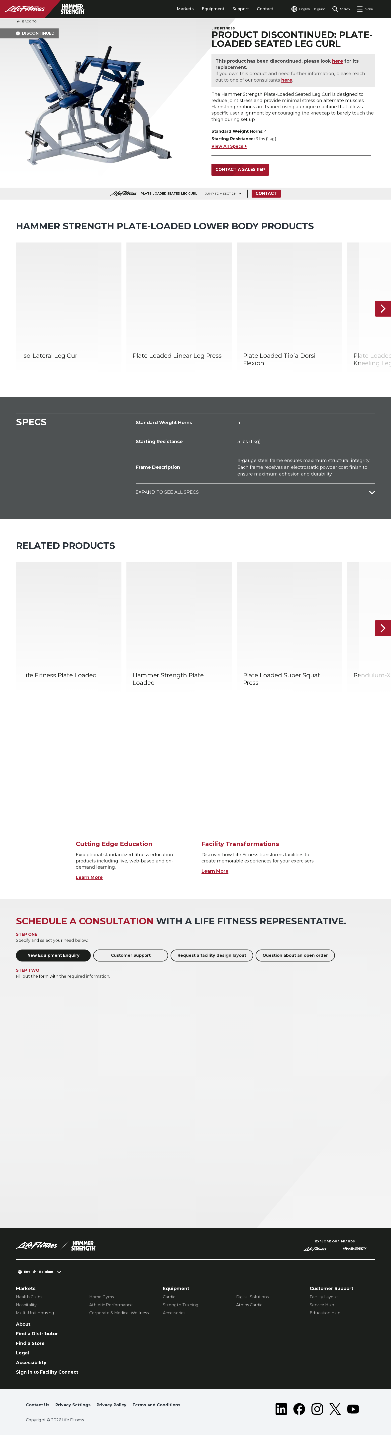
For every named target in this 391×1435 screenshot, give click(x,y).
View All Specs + (229, 146)
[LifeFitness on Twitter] (335, 1409)
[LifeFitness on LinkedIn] (281, 1409)
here (337, 61)
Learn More (89, 877)
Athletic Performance (111, 1305)
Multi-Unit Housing (35, 1313)
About (23, 1324)
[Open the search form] (341, 9)
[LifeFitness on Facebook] (299, 1409)
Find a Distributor (37, 1333)
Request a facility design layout (212, 955)
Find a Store (30, 1343)
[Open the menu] (365, 9)
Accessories (174, 1313)
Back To (26, 22)
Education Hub (325, 1313)
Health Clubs (29, 1297)
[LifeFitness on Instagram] (317, 1409)
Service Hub (322, 1305)
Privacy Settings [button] (73, 1405)
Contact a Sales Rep (240, 169)
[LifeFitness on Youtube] (353, 1409)
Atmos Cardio (249, 1305)
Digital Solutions (252, 1297)
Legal (22, 1353)
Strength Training (180, 1305)
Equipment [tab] (213, 8)
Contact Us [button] (37, 1405)
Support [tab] (240, 8)
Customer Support (131, 955)
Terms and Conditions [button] (156, 1405)
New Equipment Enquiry (53, 955)
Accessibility (31, 1362)
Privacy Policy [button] (111, 1405)
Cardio (169, 1297)
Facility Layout (324, 1297)
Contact (265, 8)
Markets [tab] (185, 8)
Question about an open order (295, 955)
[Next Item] (383, 309)
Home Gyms (101, 1297)
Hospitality (26, 1305)
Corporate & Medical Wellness (119, 1313)
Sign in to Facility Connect (47, 1372)
